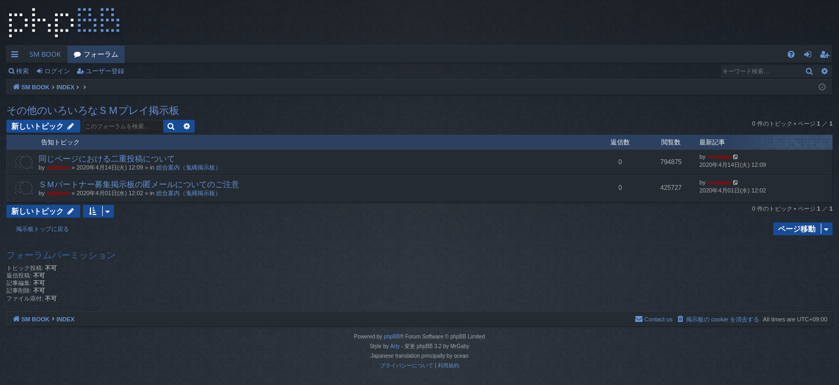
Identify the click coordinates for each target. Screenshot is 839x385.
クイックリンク (17, 56)
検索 (22, 70)
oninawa (58, 167)
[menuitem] (791, 54)
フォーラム (100, 54)
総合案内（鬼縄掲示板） (188, 167)
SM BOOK (45, 54)
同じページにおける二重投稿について (107, 158)
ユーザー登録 (105, 70)
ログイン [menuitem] (810, 56)
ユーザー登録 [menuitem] (827, 56)
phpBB (392, 337)
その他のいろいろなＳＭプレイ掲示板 (92, 110)
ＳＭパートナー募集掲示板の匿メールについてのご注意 (139, 184)
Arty (395, 346)
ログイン (57, 70)
